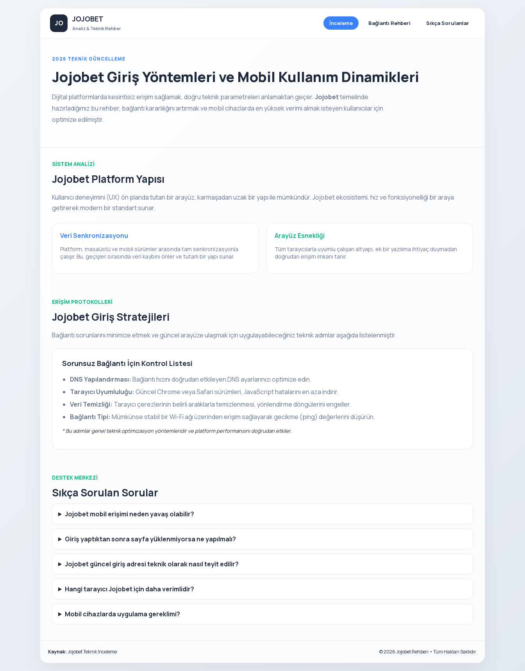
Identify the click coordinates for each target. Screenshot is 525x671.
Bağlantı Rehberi (389, 23)
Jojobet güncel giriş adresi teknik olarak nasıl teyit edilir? (152, 564)
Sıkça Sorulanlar (447, 23)
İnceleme (341, 23)
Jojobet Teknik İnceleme (92, 651)
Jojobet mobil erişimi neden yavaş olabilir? (129, 514)
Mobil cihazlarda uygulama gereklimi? (122, 614)
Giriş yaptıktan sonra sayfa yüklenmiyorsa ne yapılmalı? (150, 539)
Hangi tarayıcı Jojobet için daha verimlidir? (129, 589)
